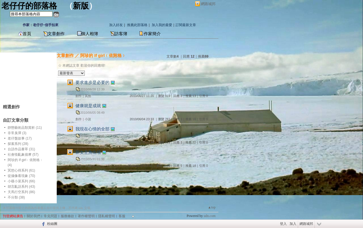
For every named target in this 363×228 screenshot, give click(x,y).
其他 (88, 96)
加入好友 (116, 25)
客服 (122, 216)
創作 (78, 96)
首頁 (27, 33)
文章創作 (56, 33)
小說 (88, 119)
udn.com (210, 216)
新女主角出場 (88, 152)
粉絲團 (52, 224)
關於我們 (33, 216)
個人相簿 (89, 33)
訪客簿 (121, 33)
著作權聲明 (86, 216)
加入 (293, 224)
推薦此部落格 (137, 25)
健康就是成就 (88, 105)
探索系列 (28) (18, 144)
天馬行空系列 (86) (21, 192)
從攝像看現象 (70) (21, 176)
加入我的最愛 (162, 25)
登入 (283, 224)
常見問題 (50, 216)
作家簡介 (152, 33)
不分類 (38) (16, 197)
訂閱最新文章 (186, 25)
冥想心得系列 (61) (21, 170)
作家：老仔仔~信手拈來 (40, 25)
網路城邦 (208, 4)
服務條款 (67, 216)
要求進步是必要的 (92, 82)
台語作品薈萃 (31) (21, 149)
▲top (212, 207)
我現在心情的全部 (92, 128)
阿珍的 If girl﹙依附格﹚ (103, 55)
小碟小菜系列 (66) (21, 181)
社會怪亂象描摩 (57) (23, 155)
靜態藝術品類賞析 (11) (25, 128)
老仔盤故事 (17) (20, 138)
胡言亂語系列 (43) (21, 187)
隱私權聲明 (106, 216)
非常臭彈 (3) (17, 133)
